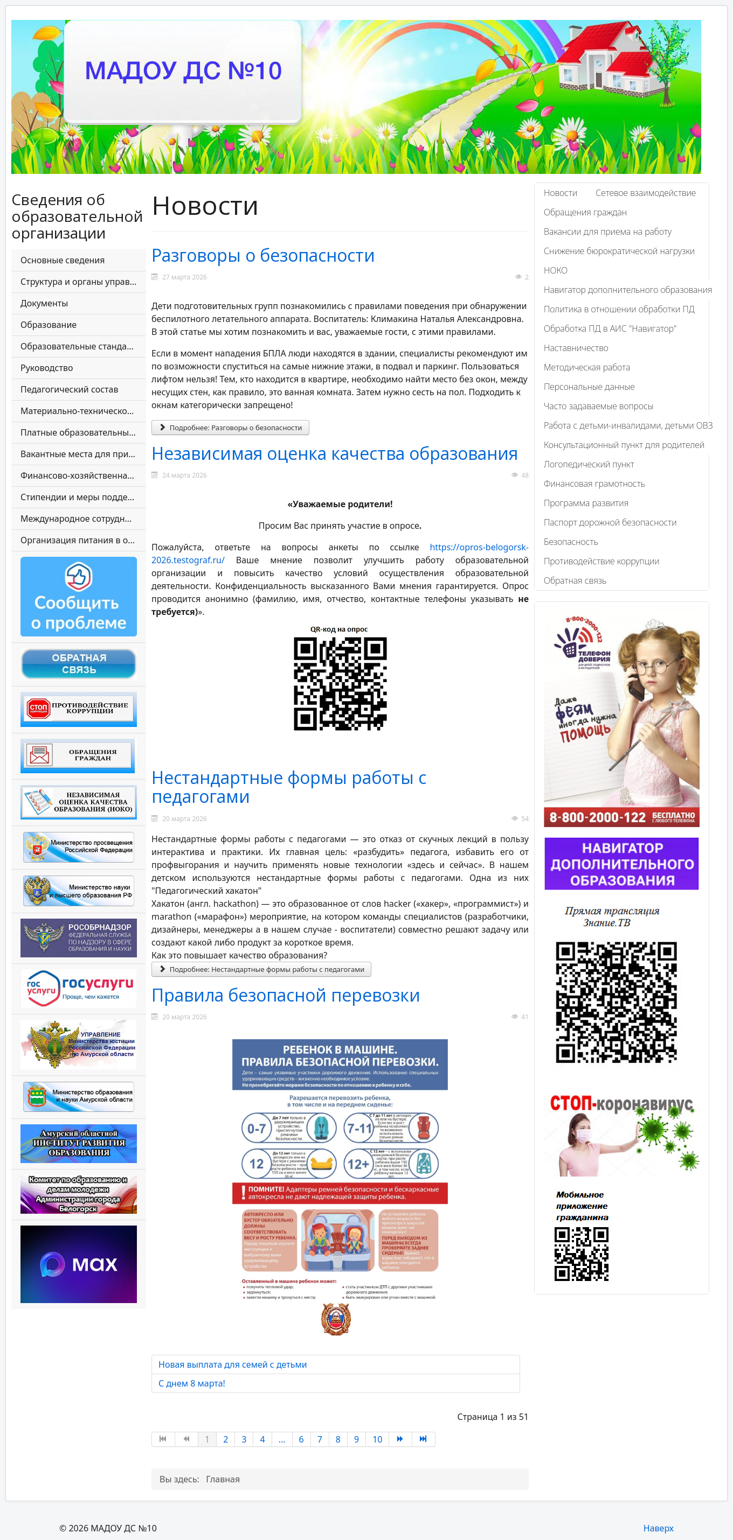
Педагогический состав (69, 389)
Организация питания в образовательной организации (83, 540)
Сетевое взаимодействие (646, 193)
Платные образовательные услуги (83, 432)
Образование (48, 325)
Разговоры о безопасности (263, 255)
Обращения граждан (585, 212)
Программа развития (586, 503)
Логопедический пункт (589, 464)
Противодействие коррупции (602, 561)
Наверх (659, 1528)
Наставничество (576, 348)
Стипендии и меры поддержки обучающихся (83, 497)
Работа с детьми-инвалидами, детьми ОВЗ (628, 425)
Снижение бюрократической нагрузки (619, 251)
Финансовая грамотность (594, 483)
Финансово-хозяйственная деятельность (83, 475)
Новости (560, 193)
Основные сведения (62, 260)
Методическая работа (587, 367)
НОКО (556, 270)
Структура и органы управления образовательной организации (83, 282)
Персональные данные (589, 387)
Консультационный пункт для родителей (624, 445)
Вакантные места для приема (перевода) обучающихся (83, 454)
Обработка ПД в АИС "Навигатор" (610, 328)
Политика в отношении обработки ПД (619, 309)
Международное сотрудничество (83, 518)
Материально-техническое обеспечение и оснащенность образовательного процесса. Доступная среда (83, 411)
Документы (44, 303)
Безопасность (571, 542)
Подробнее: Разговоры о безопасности (230, 427)
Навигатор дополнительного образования (628, 290)
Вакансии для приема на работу (608, 231)
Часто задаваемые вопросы (599, 406)
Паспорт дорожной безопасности (610, 522)
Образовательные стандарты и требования (83, 346)
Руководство (46, 368)
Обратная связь (575, 580)
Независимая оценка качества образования (334, 453)
